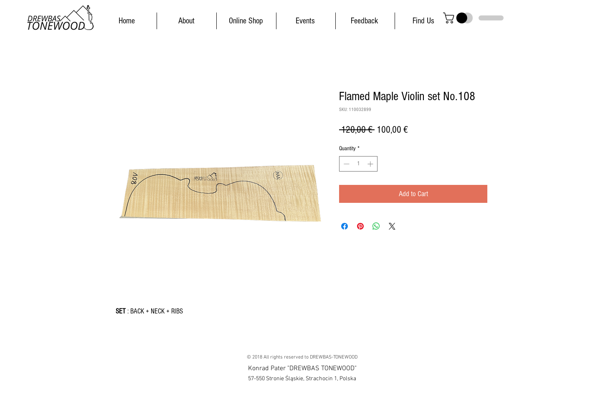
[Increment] (371, 164)
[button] (456, 18)
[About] (186, 21)
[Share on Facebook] (345, 226)
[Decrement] (345, 164)
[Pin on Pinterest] (360, 226)
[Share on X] (392, 226)
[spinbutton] (358, 164)
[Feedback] (364, 21)
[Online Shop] (246, 21)
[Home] (126, 21)
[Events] (305, 21)
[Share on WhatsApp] (376, 226)
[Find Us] (423, 21)
